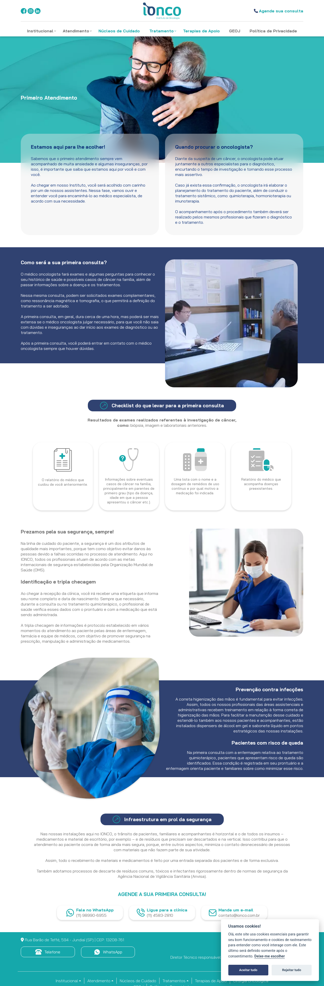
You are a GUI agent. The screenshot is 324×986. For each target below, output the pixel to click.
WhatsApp (108, 952)
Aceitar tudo (248, 970)
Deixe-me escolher (269, 956)
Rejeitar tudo (291, 970)
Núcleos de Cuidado (138, 980)
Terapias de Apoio (211, 980)
